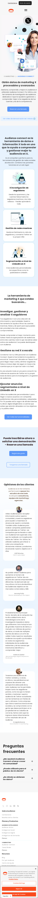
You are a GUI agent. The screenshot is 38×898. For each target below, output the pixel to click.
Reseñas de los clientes (10, 817)
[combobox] (7, 896)
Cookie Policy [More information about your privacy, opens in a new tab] (13, 879)
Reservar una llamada (18, 109)
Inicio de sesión (25, 3)
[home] (11, 10)
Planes (4, 838)
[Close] (36, 869)
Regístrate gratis (18, 453)
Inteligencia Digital (8, 833)
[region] (19, 882)
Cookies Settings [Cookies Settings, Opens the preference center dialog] (19, 883)
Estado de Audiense (9, 866)
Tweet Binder (6, 847)
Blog (3, 858)
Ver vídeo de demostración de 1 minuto (18, 119)
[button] (25, 10)
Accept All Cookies (19, 894)
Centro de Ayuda (8, 863)
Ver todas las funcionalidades (18, 417)
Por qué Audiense (8, 860)
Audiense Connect (8, 845)
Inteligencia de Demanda (11, 836)
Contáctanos (12, 3)
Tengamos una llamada (18, 465)
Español (5, 896)
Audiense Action (7, 827)
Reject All (19, 889)
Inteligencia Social (8, 830)
